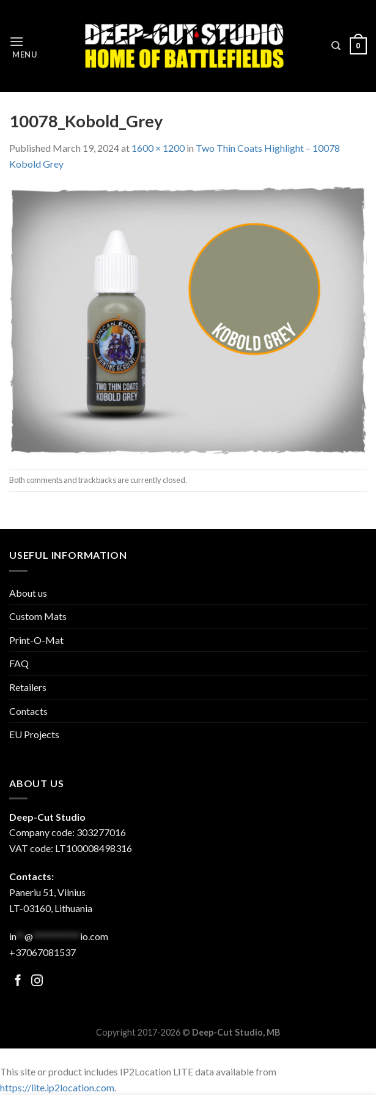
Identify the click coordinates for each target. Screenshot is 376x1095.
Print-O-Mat (36, 640)
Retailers (27, 687)
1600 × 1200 (158, 148)
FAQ (19, 663)
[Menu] (23, 46)
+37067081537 (42, 952)
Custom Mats (38, 616)
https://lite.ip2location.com (57, 1087)
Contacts (28, 711)
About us (28, 593)
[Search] (336, 46)
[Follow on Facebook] (18, 981)
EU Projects (34, 734)
